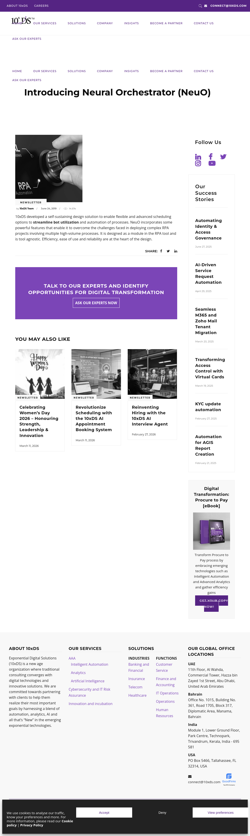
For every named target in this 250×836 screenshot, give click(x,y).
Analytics (78, 672)
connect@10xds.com (228, 5)
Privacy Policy (31, 825)
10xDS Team (27, 208)
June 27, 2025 (203, 246)
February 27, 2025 (206, 418)
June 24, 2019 (49, 208)
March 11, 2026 (29, 446)
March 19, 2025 (204, 385)
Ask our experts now (96, 302)
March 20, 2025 (204, 341)
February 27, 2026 (144, 434)
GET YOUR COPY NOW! (214, 603)
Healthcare (137, 695)
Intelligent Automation (89, 664)
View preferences (221, 812)
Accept (104, 812)
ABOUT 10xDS (17, 5)
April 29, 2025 (203, 291)
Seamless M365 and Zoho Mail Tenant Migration (206, 321)
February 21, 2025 (205, 463)
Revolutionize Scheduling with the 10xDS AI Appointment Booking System (94, 418)
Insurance (136, 678)
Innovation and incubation (91, 703)
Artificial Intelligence (88, 681)
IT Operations (167, 693)
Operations (165, 701)
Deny (162, 812)
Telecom (135, 687)
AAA (72, 658)
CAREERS (41, 5)
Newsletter (31, 202)
